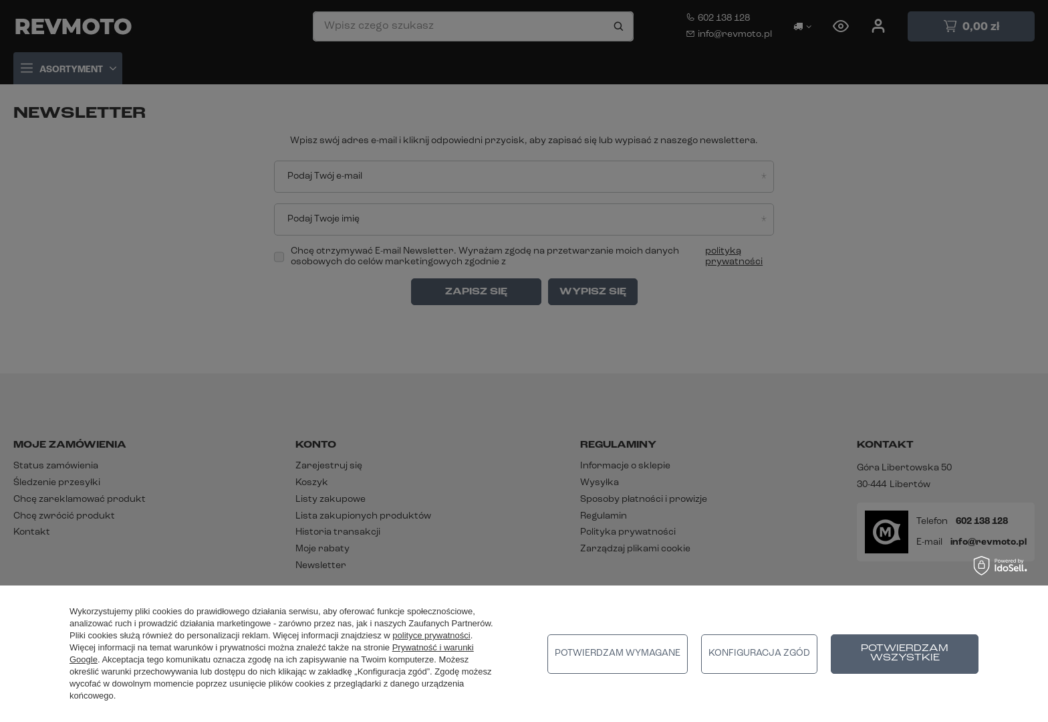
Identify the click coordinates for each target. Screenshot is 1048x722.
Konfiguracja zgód (759, 653)
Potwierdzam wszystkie (904, 653)
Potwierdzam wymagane (617, 653)
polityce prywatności (431, 635)
